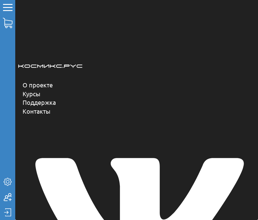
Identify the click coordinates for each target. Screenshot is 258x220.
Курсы (31, 93)
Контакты (36, 111)
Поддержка (39, 102)
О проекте (38, 85)
